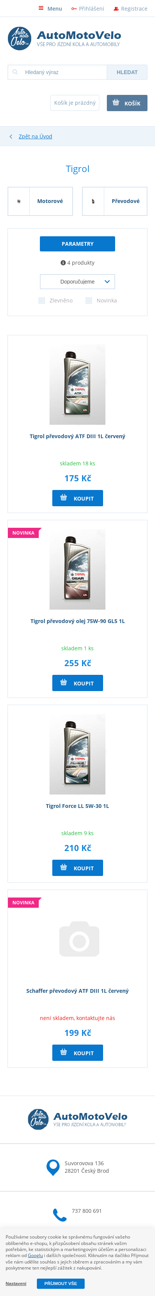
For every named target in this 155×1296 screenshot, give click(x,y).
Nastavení (16, 1283)
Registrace (134, 8)
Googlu (35, 1255)
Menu (50, 8)
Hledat (127, 72)
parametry (78, 243)
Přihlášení (91, 8)
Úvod (46, 136)
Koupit (77, 497)
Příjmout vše (60, 1283)
